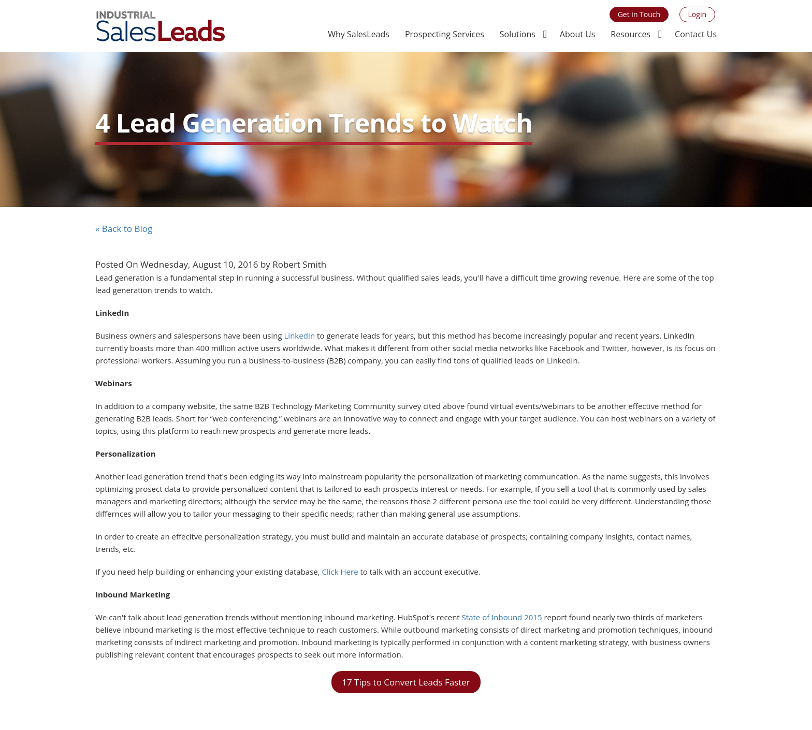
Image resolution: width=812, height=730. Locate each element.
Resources (630, 34)
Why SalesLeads (358, 34)
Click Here (339, 571)
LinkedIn (299, 335)
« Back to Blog (123, 229)
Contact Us (696, 34)
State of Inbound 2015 (502, 617)
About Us (578, 34)
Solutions (517, 34)
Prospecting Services (444, 34)
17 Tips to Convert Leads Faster (406, 682)
